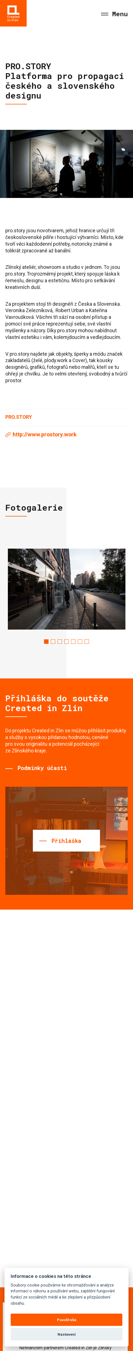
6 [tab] (80, 641)
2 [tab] (53, 641)
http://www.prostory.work (44, 434)
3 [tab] (60, 641)
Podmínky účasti (42, 767)
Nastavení (67, 1334)
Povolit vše (66, 1319)
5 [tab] (73, 641)
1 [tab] (46, 641)
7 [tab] (86, 641)
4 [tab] (66, 641)
